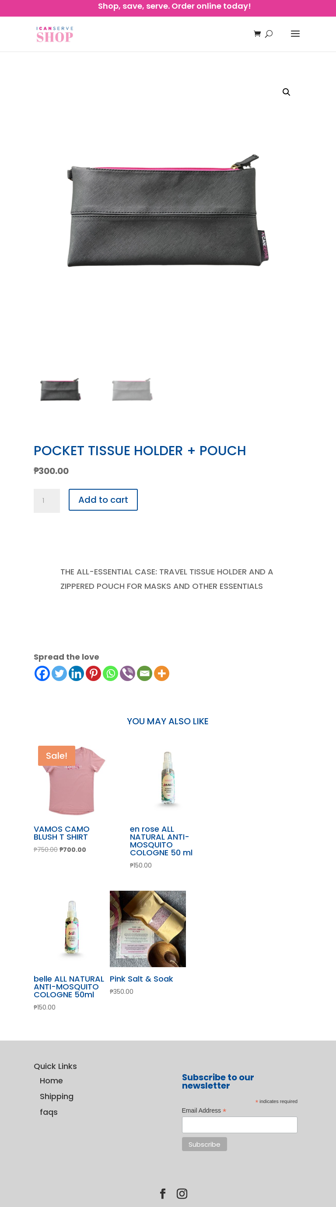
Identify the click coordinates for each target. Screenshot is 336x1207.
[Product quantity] (47, 501)
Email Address (204, 1111)
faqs (49, 1112)
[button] (286, 92)
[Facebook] (42, 673)
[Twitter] (59, 673)
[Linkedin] (76, 673)
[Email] (144, 673)
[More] (161, 673)
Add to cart (103, 500)
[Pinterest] (93, 673)
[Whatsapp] (110, 673)
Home (51, 1080)
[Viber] (127, 673)
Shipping (57, 1096)
